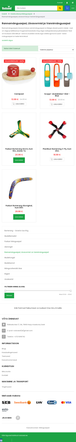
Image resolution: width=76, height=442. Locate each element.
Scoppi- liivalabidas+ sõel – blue (57, 95)
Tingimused (6, 387)
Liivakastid (8, 279)
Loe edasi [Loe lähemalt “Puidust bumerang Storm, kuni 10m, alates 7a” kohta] (19, 160)
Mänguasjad (44, 428)
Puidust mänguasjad (12, 241)
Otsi (60, 8)
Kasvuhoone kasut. (9, 360)
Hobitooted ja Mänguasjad (21, 14)
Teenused (6, 356)
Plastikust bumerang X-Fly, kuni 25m (57, 150)
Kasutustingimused (9, 352)
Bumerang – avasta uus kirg (16, 230)
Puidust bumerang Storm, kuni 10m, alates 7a (19, 150)
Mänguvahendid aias (13, 268)
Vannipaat (19, 94)
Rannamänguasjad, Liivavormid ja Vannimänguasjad (26, 252)
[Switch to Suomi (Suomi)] (3, 441)
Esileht (4, 14)
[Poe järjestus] (56, 50)
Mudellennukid (10, 236)
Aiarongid (8, 247)
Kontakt (60, 3)
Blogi (4, 348)
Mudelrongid (9, 257)
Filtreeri (9, 295)
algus (10, 40)
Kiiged (7, 274)
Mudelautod (9, 263)
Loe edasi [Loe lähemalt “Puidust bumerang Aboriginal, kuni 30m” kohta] (19, 217)
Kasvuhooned (32, 428)
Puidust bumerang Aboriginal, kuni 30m (19, 206)
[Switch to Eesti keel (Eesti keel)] (5, 439)
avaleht (5, 40)
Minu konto (6, 371)
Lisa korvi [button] (20, 104)
